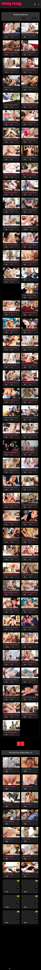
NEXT (22, 744)
